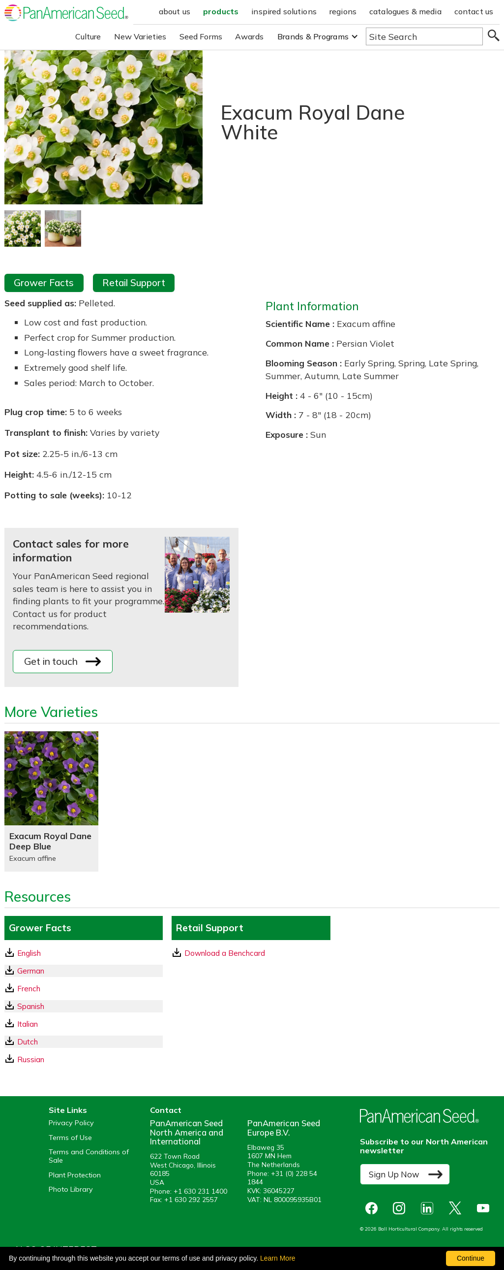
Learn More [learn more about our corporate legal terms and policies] (278, 1258)
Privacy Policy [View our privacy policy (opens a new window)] (71, 1123)
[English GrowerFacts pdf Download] (83, 953)
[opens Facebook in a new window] (373, 1208)
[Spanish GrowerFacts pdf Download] (83, 1006)
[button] (317, 36)
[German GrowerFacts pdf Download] (83, 971)
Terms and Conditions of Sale (89, 1156)
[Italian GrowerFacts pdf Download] (83, 1024)
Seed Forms (201, 36)
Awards (249, 36)
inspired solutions (284, 11)
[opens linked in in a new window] (429, 1208)
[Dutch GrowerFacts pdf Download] (83, 1042)
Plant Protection (75, 1175)
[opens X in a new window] (458, 1208)
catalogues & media (405, 11)
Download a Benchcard (219, 953)
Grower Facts (44, 283)
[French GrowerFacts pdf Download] (83, 988)
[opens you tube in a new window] (486, 1208)
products (220, 11)
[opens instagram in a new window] (401, 1208)
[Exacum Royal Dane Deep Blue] (51, 801)
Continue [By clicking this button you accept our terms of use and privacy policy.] (470, 1258)
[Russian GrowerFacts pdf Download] (83, 1059)
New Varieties (140, 36)
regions (342, 11)
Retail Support (133, 283)
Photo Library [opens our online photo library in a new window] (71, 1189)
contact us (474, 11)
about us (174, 11)
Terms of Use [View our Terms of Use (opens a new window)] (70, 1138)
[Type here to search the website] (424, 36)
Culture (88, 36)
